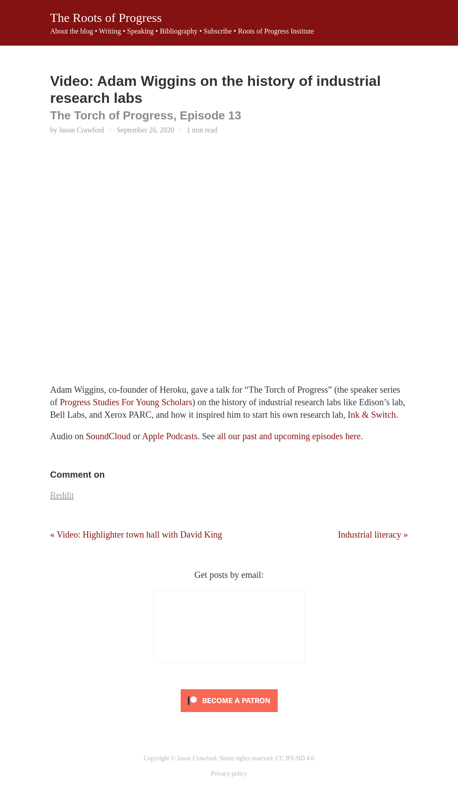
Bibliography (178, 31)
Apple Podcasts (170, 436)
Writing (110, 31)
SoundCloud (108, 436)
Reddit (62, 495)
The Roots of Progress (106, 18)
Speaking (140, 31)
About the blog (71, 31)
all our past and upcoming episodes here (288, 436)
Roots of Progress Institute (276, 31)
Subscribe (218, 31)
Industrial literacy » (373, 534)
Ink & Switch (372, 415)
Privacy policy (229, 773)
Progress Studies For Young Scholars (126, 402)
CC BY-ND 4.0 (295, 758)
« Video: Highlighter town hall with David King (136, 534)
